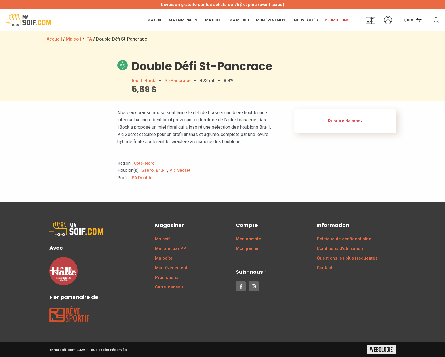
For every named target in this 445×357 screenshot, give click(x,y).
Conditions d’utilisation (340, 248)
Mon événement (271, 20)
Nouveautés (306, 20)
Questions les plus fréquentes (347, 258)
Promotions (337, 20)
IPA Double (141, 177)
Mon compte (248, 238)
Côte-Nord (144, 163)
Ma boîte (213, 20)
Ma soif (154, 20)
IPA (89, 39)
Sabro (148, 170)
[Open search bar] (436, 20)
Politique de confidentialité (344, 238)
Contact (325, 267)
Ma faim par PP (183, 20)
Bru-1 (161, 170)
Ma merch (239, 20)
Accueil (54, 39)
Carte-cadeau (169, 287)
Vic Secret (179, 170)
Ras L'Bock (143, 80)
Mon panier (247, 248)
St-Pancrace (177, 80)
